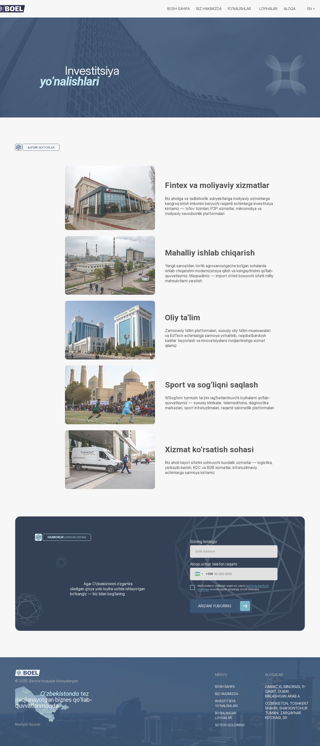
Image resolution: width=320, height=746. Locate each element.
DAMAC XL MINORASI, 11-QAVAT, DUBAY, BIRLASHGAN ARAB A (285, 691)
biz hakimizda (209, 8)
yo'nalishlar (239, 8)
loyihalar (268, 8)
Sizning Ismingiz (203, 541)
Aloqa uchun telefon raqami (213, 564)
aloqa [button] (290, 8)
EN (309, 8)
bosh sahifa (178, 8)
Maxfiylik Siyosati (29, 724)
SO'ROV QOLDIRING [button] (231, 725)
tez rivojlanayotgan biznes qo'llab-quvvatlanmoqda (53, 699)
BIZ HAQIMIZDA (228, 694)
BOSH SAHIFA (226, 686)
